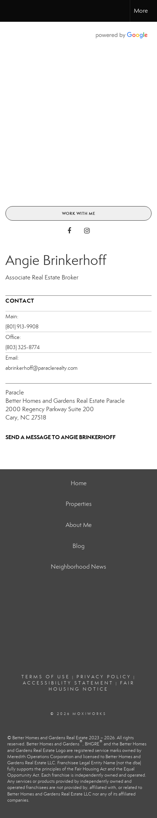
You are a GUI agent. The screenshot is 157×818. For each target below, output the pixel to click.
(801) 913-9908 (21, 326)
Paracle (14, 392)
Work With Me (78, 213)
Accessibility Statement (68, 683)
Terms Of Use (45, 677)
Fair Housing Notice (92, 686)
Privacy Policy (104, 677)
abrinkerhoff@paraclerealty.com (41, 368)
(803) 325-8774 (22, 347)
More (141, 11)
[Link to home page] (11, 11)
